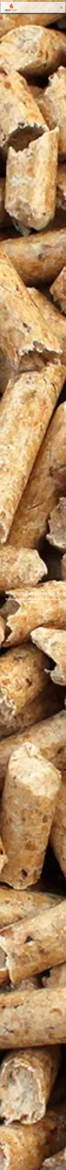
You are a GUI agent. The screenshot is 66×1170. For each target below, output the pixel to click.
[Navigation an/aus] (61, 7)
